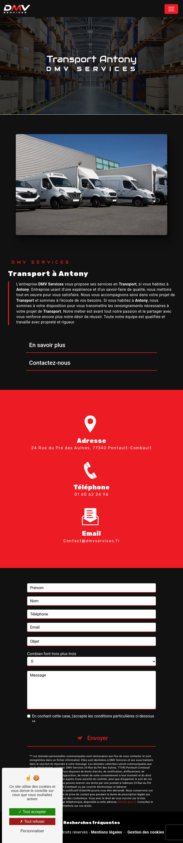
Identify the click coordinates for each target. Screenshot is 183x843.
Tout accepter (32, 812)
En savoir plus (47, 345)
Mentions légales (106, 832)
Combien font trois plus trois (51, 648)
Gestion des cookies (145, 832)
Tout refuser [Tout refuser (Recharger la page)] (32, 821)
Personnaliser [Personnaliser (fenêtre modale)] (32, 831)
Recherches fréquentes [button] (91, 822)
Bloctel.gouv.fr (127, 796)
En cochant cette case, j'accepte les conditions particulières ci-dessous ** (93, 713)
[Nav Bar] (171, 9)
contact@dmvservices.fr (91, 535)
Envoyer (97, 732)
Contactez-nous (49, 362)
